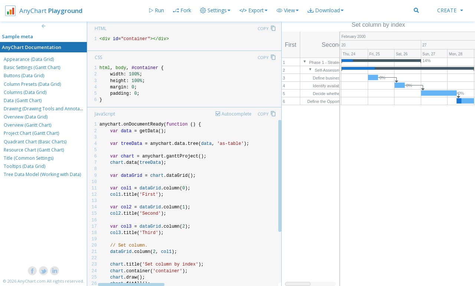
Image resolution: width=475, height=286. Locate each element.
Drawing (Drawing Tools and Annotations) (47, 108)
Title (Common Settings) (28, 158)
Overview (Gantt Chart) (27, 125)
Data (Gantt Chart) (23, 100)
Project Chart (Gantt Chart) (31, 133)
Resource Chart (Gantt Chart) (34, 150)
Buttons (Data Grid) (24, 75)
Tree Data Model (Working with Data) (42, 174)
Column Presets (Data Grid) (32, 84)
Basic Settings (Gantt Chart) (32, 67)
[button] (287, 10)
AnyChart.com (31, 281)
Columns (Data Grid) (25, 92)
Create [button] (450, 10)
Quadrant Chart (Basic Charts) (35, 142)
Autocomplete (237, 114)
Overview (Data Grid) (26, 117)
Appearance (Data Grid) (29, 59)
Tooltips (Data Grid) (24, 166)
